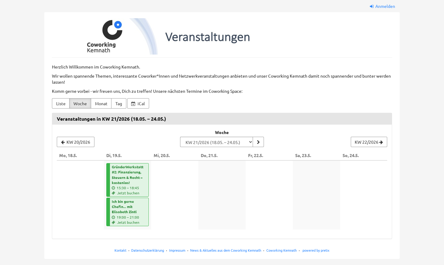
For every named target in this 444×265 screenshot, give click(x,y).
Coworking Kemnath (281, 250)
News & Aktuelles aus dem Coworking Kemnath (225, 250)
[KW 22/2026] (369, 142)
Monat (101, 103)
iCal (138, 103)
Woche (80, 103)
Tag (118, 103)
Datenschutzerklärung (147, 250)
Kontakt (120, 250)
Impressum (177, 250)
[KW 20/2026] (75, 142)
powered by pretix (316, 250)
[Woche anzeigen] (258, 142)
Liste (61, 103)
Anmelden (382, 6)
